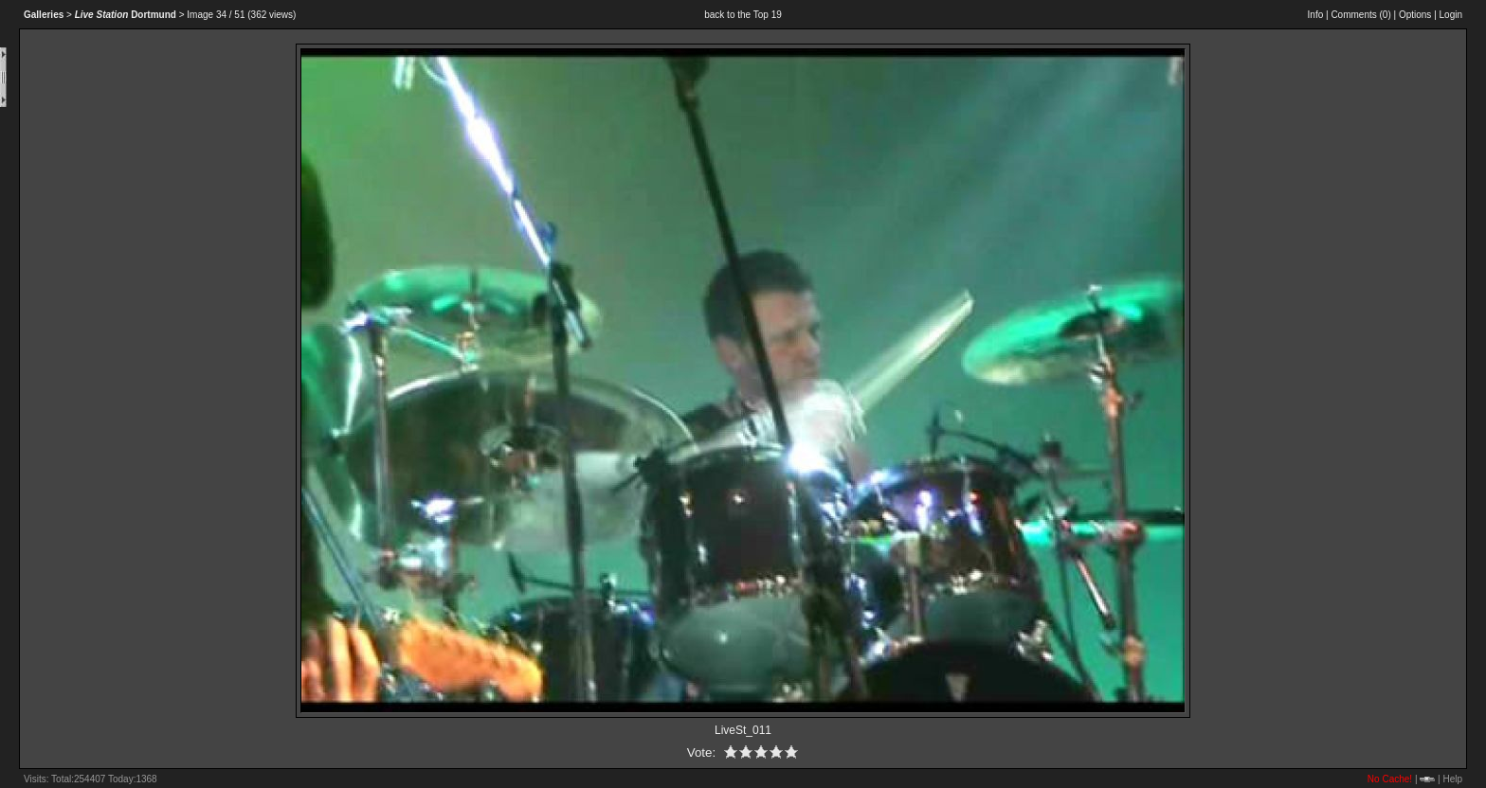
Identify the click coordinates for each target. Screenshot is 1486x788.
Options (1415, 14)
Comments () (1360, 14)
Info (1316, 14)
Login (1451, 14)
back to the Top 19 (743, 14)
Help (1452, 779)
